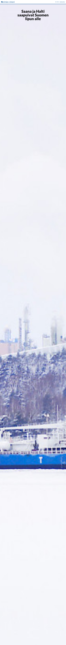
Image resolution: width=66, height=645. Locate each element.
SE (56, 1)
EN (58, 1)
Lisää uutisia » (62, 1)
